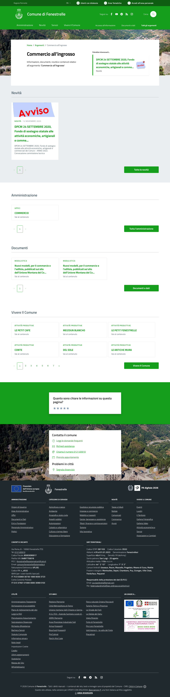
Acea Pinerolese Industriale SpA (62, 622)
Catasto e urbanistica (58, 527)
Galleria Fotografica (145, 519)
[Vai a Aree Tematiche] (113, 3)
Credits (14, 650)
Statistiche (16, 658)
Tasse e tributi (117, 507)
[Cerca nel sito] (153, 14)
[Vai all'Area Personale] (140, 3)
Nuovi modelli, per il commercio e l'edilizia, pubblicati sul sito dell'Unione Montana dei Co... (33, 269)
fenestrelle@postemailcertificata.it (31, 561)
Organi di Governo (19, 507)
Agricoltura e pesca (57, 507)
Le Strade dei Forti (93, 609)
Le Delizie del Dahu (94, 613)
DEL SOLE (68, 350)
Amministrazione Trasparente (23, 601)
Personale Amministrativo (22, 527)
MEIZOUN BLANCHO (74, 330)
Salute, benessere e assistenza (93, 519)
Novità (18, 121)
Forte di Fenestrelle (94, 622)
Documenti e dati (141, 288)
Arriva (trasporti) (56, 626)
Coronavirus (117, 519)
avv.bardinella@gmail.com (103, 582)
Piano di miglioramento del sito (24, 609)
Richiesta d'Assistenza (20, 626)
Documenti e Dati (18, 519)
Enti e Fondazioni (18, 523)
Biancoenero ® (95, 689)
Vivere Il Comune (141, 365)
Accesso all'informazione (105, 25)
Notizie (114, 511)
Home (29, 45)
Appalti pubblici (55, 519)
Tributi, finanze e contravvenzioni (93, 523)
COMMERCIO (22, 213)
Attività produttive (24, 325)
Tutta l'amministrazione (141, 228)
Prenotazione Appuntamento (23, 618)
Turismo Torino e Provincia (97, 605)
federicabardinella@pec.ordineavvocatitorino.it (110, 585)
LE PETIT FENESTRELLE (124, 330)
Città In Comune (135, 686)
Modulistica (21, 260)
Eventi (139, 507)
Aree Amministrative (20, 511)
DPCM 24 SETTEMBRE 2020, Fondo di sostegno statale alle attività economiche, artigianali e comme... (115, 63)
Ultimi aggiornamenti (20, 654)
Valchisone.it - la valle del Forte (99, 630)
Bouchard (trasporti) (57, 630)
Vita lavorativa (86, 531)
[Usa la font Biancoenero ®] (87, 3)
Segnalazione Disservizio (21, 622)
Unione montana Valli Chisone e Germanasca (68, 609)
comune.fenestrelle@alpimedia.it (31, 564)
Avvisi (114, 523)
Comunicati (116, 515)
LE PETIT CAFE (22, 330)
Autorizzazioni (55, 523)
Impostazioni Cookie (19, 646)
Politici (14, 531)
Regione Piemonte (56, 601)
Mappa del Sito (17, 662)
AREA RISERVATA (83, 692)
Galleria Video (142, 523)
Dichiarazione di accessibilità (23, 605)
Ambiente (53, 511)
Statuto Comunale (19, 634)
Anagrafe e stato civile (58, 515)
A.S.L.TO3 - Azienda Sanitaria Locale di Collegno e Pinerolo (73, 613)
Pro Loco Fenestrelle (94, 626)
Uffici (17, 208)
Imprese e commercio (89, 511)
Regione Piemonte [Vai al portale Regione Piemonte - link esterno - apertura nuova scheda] (20, 3)
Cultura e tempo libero (58, 531)
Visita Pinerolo (92, 618)
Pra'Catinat (53, 634)
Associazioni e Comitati (146, 535)
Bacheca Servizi (18, 630)
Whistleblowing (18, 666)
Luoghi (139, 511)
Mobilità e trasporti (88, 515)
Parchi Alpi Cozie (56, 638)
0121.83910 (20, 552)
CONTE (18, 350)
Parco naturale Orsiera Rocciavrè (100, 601)
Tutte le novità (141, 169)
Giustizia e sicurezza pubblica (92, 507)
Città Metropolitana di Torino (61, 605)
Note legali (16, 642)
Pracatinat (90, 634)
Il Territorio (141, 515)
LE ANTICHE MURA (121, 350)
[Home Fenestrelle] (39, 14)
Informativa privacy (19, 638)
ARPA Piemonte (55, 618)
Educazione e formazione (59, 535)
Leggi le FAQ (16, 613)
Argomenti (39, 45)
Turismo (83, 527)
